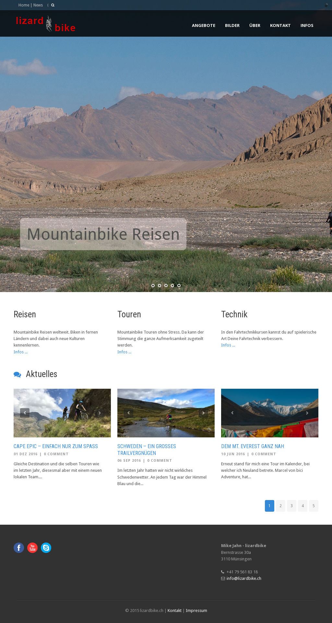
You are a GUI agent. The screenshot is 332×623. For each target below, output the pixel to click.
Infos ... (21, 351)
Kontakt (280, 25)
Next (99, 413)
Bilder (232, 25)
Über (254, 25)
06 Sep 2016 (129, 460)
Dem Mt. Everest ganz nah (252, 446)
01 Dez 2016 (26, 454)
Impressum (196, 610)
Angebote (203, 25)
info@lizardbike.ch (244, 578)
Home (23, 5)
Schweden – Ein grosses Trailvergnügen (146, 449)
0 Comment (56, 454)
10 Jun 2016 (233, 454)
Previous (25, 413)
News (38, 5)
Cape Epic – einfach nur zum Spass (56, 446)
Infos (307, 25)
